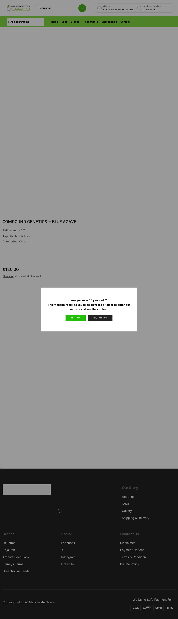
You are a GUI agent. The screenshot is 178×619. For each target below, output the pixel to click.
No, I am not (100, 318)
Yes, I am (75, 318)
